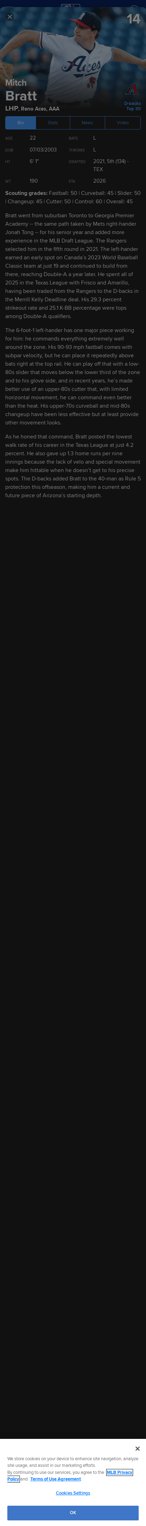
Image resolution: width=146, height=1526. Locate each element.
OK (73, 1513)
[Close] (137, 1448)
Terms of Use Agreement (55, 1479)
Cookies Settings (73, 1493)
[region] (73, 1482)
